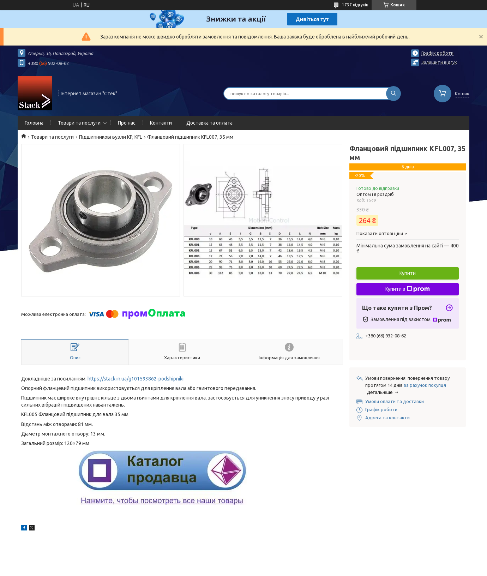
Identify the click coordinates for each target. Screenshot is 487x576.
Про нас (127, 122)
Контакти (161, 122)
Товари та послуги (79, 122)
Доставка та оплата (209, 122)
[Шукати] (393, 93)
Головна (34, 122)
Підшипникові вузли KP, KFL (110, 137)
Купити (407, 273)
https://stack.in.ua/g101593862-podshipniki (136, 379)
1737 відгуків (355, 4)
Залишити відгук (439, 62)
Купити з (407, 289)
